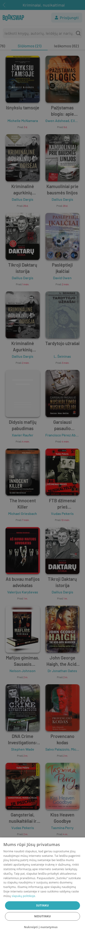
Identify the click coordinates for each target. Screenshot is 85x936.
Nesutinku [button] (42, 916)
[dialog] (42, 886)
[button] (42, 927)
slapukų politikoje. (24, 896)
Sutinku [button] (42, 905)
